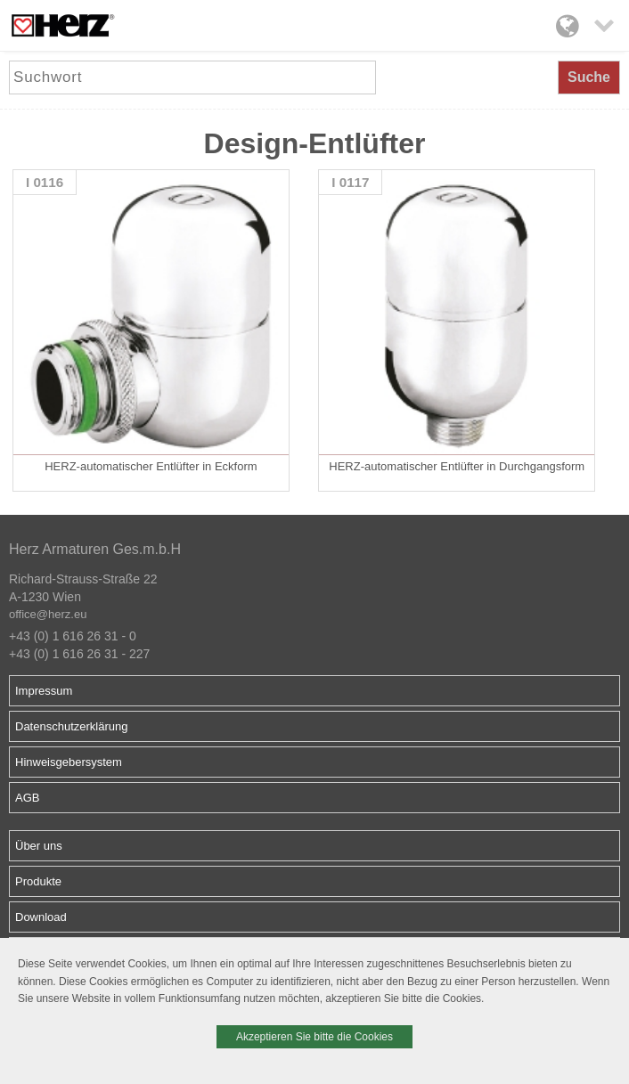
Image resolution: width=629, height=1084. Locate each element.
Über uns (38, 845)
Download (41, 917)
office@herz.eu (47, 614)
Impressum (43, 690)
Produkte (38, 881)
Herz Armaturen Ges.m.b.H (95, 549)
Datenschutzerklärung (71, 726)
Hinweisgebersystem (68, 762)
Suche (589, 77)
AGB (27, 797)
